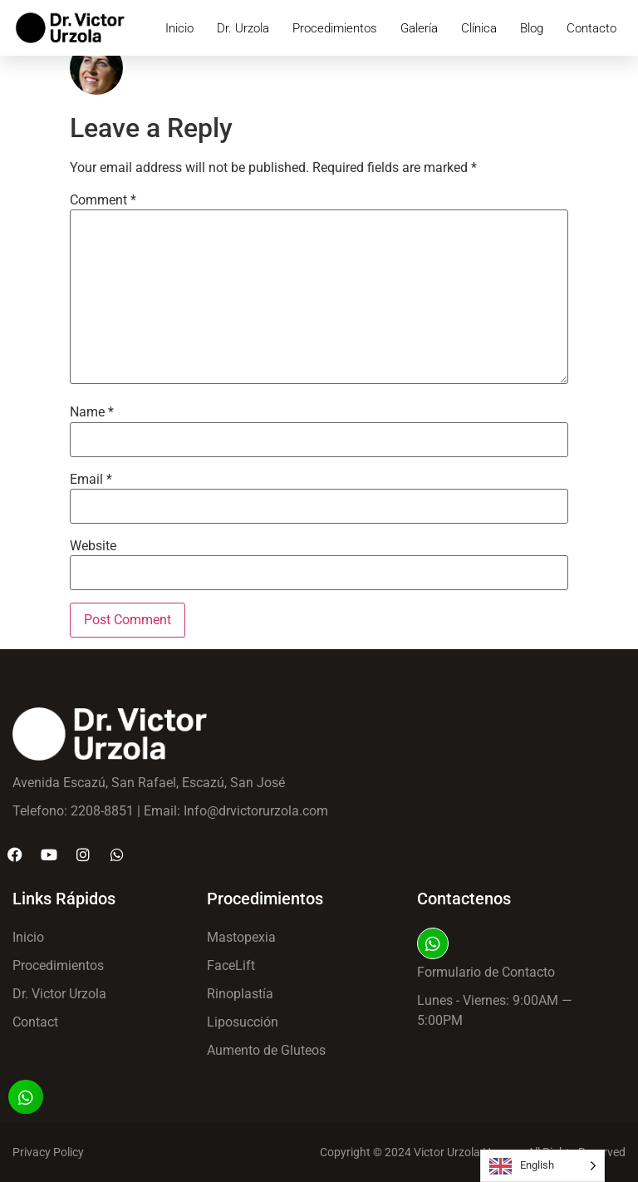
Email (91, 479)
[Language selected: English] (542, 1166)
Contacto (591, 28)
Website (93, 546)
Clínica (479, 28)
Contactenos (464, 899)
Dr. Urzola (243, 28)
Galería (419, 28)
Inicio (179, 28)
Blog (531, 28)
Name (92, 412)
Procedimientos (334, 28)
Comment (103, 200)
